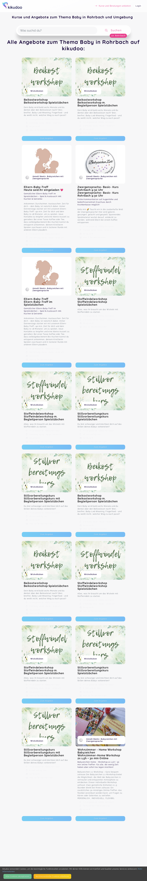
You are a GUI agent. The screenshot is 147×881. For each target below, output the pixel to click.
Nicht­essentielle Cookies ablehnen (52, 876)
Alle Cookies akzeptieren (17, 876)
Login (138, 6)
